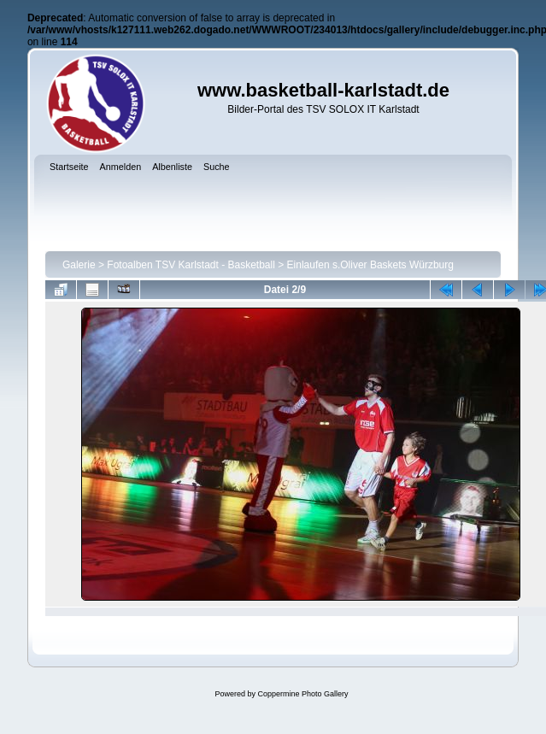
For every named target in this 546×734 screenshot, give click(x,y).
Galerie (79, 265)
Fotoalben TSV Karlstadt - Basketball (191, 265)
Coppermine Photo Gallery (302, 694)
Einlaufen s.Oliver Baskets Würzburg (370, 265)
